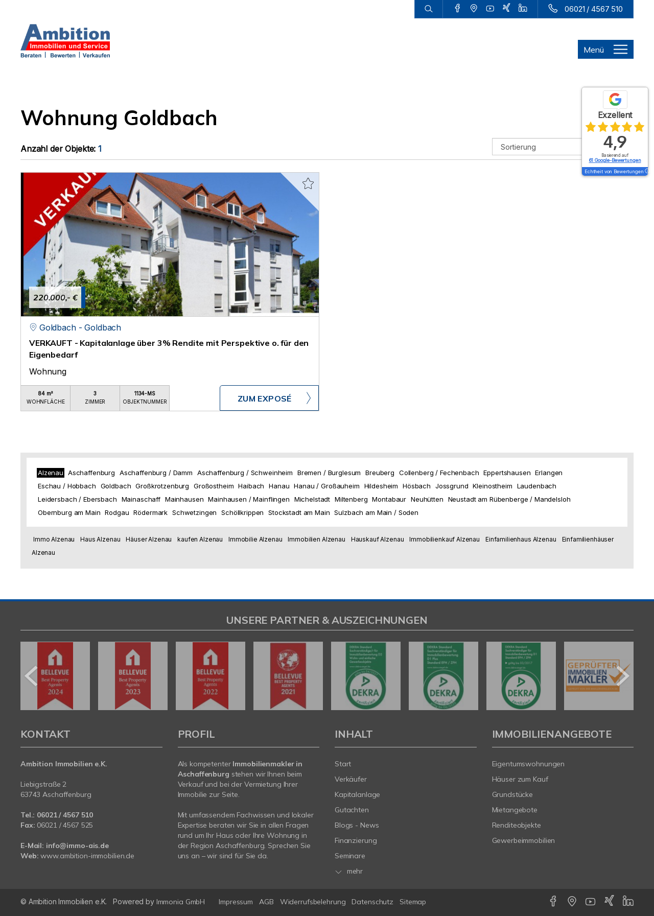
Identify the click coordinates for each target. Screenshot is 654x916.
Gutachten (352, 809)
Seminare (350, 855)
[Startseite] (65, 41)
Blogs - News (357, 825)
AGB (266, 901)
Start (343, 763)
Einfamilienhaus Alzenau (520, 539)
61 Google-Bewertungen (615, 160)
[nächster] (622, 676)
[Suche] (428, 9)
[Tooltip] (647, 171)
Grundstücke (512, 794)
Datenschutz (372, 901)
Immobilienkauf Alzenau (444, 539)
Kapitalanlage (357, 794)
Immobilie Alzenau (255, 539)
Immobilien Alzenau (316, 539)
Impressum (236, 901)
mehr (349, 871)
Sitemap (413, 901)
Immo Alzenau (54, 539)
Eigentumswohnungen (528, 763)
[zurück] (31, 676)
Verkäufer (351, 779)
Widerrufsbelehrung (313, 901)
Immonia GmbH (180, 901)
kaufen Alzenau (200, 539)
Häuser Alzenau (149, 539)
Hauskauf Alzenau (377, 539)
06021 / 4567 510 (594, 9)
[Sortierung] (563, 146)
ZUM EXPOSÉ (265, 398)
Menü (593, 49)
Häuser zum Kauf (520, 779)
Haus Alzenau (100, 539)
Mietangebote (515, 809)
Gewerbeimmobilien (523, 840)
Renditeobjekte (516, 825)
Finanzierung (356, 840)
